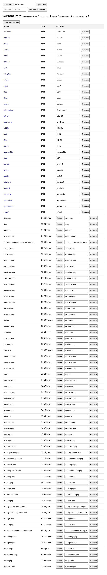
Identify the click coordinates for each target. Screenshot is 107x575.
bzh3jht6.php (9, 296)
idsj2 (5, 134)
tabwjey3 (7, 182)
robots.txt (7, 416)
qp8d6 (6, 176)
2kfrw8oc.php (9, 254)
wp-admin (7, 194)
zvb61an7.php (9, 567)
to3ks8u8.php (9, 428)
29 (36, 16)
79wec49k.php (9, 278)
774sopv (7, 62)
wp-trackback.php (10, 555)
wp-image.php (9, 489)
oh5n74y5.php (9, 356)
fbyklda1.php (9, 326)
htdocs (54, 16)
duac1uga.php (9, 302)
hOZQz (6, 128)
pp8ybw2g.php (9, 380)
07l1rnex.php (9, 236)
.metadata (7, 32)
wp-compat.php (10, 465)
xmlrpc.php (8, 561)
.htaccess (7, 218)
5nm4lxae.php (9, 272)
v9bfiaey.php (9, 434)
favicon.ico (8, 320)
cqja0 (6, 86)
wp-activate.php (10, 446)
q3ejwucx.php (9, 398)
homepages (28, 16)
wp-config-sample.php (12, 471)
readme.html (8, 410)
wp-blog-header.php (11, 452)
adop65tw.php (9, 290)
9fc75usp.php (9, 284)
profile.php (8, 386)
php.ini (6, 374)
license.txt (7, 350)
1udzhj (6, 50)
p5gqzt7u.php (9, 362)
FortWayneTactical (80, 16)
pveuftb (6, 170)
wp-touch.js (8, 549)
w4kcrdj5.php (9, 440)
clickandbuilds (65, 16)
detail (6, 98)
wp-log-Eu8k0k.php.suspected (15, 507)
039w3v (7, 38)
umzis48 (7, 188)
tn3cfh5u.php (9, 422)
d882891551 (44, 16)
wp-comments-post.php (13, 459)
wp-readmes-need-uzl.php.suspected (18, 531)
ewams (6, 104)
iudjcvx (6, 146)
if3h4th (6, 140)
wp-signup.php (9, 543)
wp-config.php (9, 477)
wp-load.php (8, 501)
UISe (6, 68)
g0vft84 (6, 116)
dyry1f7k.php (9, 314)
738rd (6, 56)
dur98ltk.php (8, 308)
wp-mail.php (8, 525)
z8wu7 (6, 212)
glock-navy (8, 122)
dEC (5, 92)
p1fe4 (6, 158)
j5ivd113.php (9, 338)
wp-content (8, 200)
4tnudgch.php (9, 260)
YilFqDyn (7, 74)
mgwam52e (8, 152)
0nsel (6, 44)
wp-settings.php (10, 537)
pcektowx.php (9, 368)
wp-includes (8, 206)
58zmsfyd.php (9, 266)
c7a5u (6, 80)
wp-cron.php (8, 483)
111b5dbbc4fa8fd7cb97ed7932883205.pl (19, 242)
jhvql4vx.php (8, 344)
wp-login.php (9, 519)
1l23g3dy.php (9, 248)
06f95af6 (7, 230)
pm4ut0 (6, 164)
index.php (7, 332)
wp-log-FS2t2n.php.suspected (15, 513)
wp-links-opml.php (11, 495)
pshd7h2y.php (9, 392)
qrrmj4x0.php (9, 404)
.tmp (5, 224)
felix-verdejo (8, 110)
